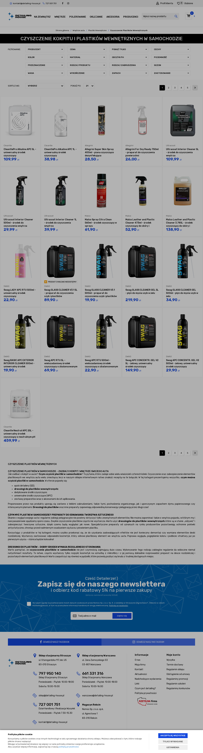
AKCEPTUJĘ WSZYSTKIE (172, 735)
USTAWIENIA (173, 747)
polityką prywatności (69, 747)
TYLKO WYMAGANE (173, 741)
